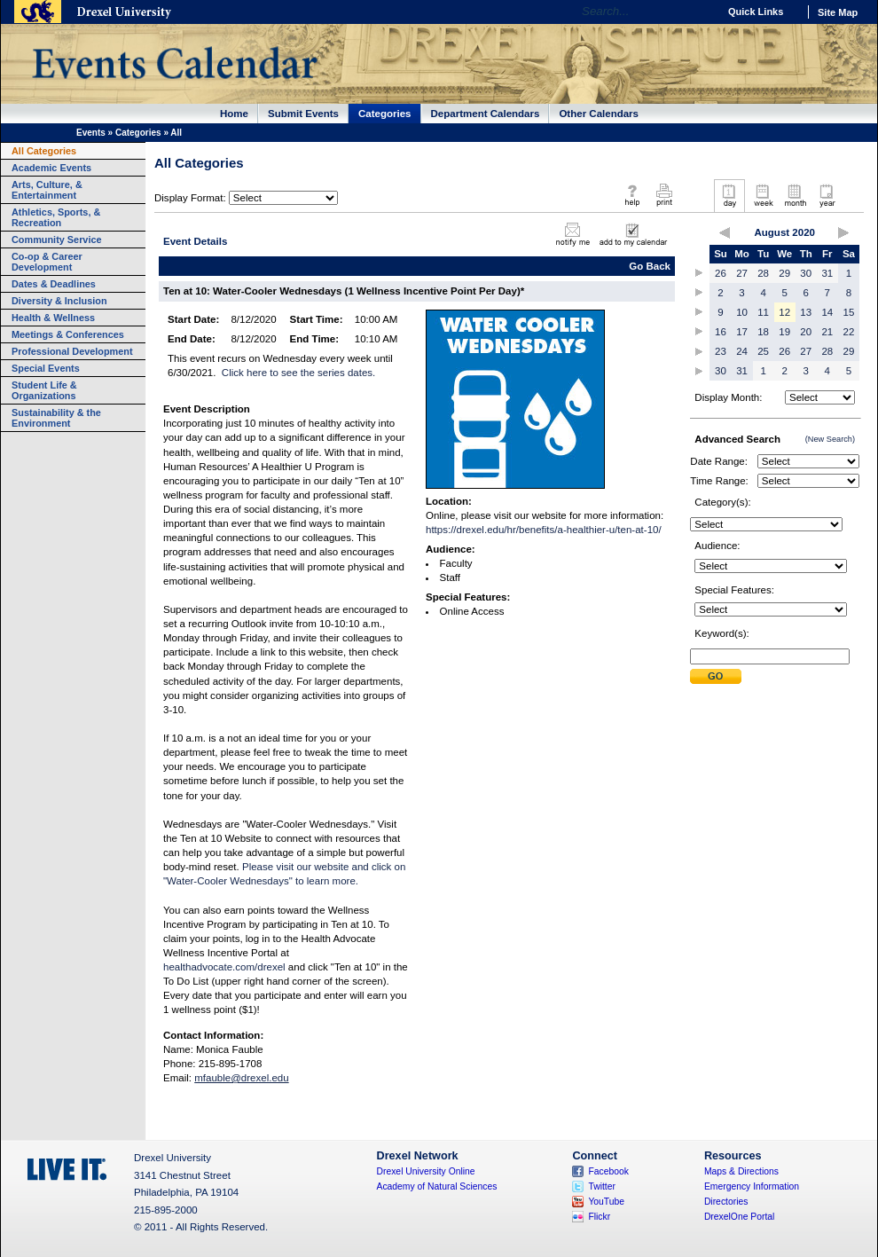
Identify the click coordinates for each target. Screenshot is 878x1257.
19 (784, 331)
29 (784, 273)
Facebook (608, 1171)
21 (827, 331)
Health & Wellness (53, 317)
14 (827, 312)
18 (763, 331)
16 (720, 331)
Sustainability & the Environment (56, 417)
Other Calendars (599, 113)
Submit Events (303, 113)
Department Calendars (485, 113)
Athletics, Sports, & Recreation (56, 217)
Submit (715, 676)
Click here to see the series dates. (298, 372)
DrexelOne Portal (739, 1217)
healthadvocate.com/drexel (224, 967)
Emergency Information (751, 1186)
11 (763, 312)
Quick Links (755, 11)
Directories (726, 1201)
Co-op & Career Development (47, 261)
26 (720, 273)
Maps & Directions (741, 1171)
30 (805, 273)
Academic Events (51, 167)
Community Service (57, 239)
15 (849, 312)
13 (805, 312)
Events (91, 132)
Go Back (649, 266)
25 (763, 351)
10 (742, 312)
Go (700, 12)
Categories (385, 113)
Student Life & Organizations (44, 390)
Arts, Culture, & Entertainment (47, 189)
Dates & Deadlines (54, 284)
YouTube (606, 1201)
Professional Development (72, 351)
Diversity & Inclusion (59, 300)
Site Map (838, 12)
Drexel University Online (426, 1171)
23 (720, 351)
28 (763, 273)
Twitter (601, 1186)
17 (742, 331)
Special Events (46, 368)
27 (742, 273)
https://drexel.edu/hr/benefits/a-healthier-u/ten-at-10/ (544, 529)
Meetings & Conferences (68, 334)
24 (742, 351)
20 (805, 331)
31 (827, 273)
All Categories (44, 150)
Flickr (599, 1217)
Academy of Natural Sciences (437, 1186)
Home (234, 113)
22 (849, 331)
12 (784, 312)
